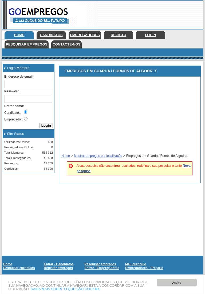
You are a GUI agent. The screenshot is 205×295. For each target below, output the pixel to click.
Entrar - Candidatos (58, 264)
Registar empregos (58, 268)
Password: (12, 91)
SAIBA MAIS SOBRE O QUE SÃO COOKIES (66, 289)
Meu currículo (135, 264)
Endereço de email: (19, 76)
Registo (118, 35)
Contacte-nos (66, 44)
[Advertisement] (27, 204)
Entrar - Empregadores (102, 268)
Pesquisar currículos (19, 268)
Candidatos (51, 35)
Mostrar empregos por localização (98, 156)
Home (19, 35)
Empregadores (85, 35)
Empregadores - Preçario (144, 268)
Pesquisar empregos (26, 44)
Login (150, 35)
